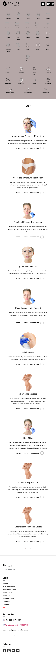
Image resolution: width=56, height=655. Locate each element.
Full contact (8, 635)
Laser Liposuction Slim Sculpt (28, 527)
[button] (43, 4)
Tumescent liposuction (28, 482)
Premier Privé (8, 599)
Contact (6, 605)
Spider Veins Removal (28, 266)
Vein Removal (28, 352)
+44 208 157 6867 (12, 620)
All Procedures (9, 587)
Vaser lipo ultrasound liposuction (28, 178)
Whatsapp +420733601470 (16, 625)
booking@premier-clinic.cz (15, 630)
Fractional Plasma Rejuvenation (28, 222)
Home (5, 584)
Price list (7, 592)
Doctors (6, 602)
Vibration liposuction (28, 394)
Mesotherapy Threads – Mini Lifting (28, 136)
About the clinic (9, 590)
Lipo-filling (28, 438)
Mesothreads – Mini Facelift (28, 308)
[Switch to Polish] (27, 607)
